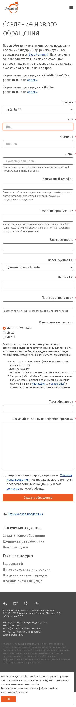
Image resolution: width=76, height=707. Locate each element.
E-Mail (69, 154)
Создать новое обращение (24, 536)
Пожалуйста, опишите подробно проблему (42, 419)
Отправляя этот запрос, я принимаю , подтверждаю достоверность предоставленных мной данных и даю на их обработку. (40, 481)
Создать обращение (38, 497)
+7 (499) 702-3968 (12, 631)
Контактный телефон (57, 179)
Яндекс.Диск (38, 383)
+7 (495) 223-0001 (12, 628)
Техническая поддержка (25, 514)
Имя (70, 119)
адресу (32, 80)
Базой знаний (38, 54)
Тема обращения (61, 401)
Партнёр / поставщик (57, 297)
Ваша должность (61, 239)
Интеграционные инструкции (26, 570)
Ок (8, 699)
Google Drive (57, 383)
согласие (13, 488)
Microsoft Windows (19, 328)
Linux (10, 332)
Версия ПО (65, 277)
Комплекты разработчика (23, 542)
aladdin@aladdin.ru (13, 634)
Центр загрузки (15, 547)
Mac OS (12, 337)
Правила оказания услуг (22, 581)
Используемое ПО (60, 260)
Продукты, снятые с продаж (25, 575)
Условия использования (16, 610)
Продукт (67, 102)
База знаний (13, 564)
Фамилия (66, 136)
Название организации (56, 211)
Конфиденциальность (43, 610)
